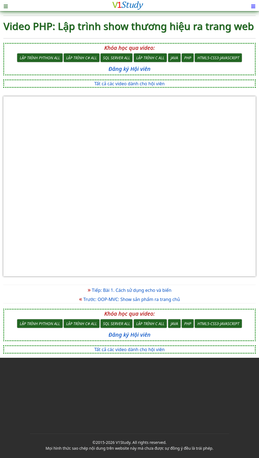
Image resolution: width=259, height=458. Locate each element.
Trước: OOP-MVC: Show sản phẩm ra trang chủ (129, 299)
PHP (187, 57)
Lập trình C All (150, 57)
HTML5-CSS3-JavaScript (218, 57)
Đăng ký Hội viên (129, 69)
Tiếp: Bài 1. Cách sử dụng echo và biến (129, 290)
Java (174, 57)
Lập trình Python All (40, 57)
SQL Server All (116, 57)
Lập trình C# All (81, 57)
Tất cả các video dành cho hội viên (129, 84)
